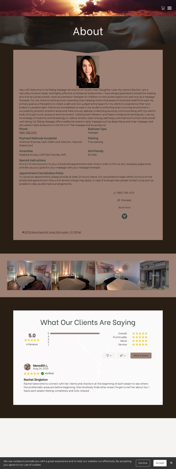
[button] (163, 7)
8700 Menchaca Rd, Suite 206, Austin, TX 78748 (51, 232)
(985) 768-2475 (28, 132)
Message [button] (124, 200)
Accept (160, 463)
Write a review (140, 355)
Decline (142, 463)
